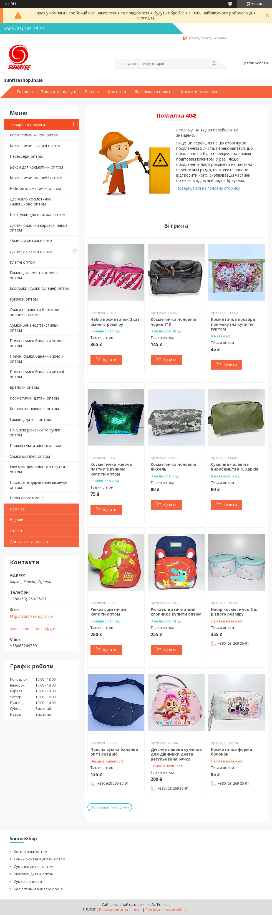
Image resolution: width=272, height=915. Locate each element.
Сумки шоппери (28, 881)
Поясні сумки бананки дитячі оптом (37, 374)
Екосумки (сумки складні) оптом (40, 288)
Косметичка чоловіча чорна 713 (173, 322)
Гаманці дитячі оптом (30, 419)
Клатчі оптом (22, 262)
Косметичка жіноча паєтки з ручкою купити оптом (111, 469)
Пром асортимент (27, 497)
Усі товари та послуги (110, 807)
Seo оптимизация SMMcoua (38, 888)
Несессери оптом (26, 156)
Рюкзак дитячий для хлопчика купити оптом (176, 612)
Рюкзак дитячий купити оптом (108, 612)
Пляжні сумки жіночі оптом (35, 445)
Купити (109, 359)
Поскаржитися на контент (120, 909)
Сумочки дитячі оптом (31, 240)
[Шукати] (213, 64)
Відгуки (16, 519)
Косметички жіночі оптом (34, 135)
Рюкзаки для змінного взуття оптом (37, 469)
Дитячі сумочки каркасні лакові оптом (39, 228)
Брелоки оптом (24, 387)
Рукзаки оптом (24, 299)
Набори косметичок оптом (35, 188)
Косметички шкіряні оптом (35, 145)
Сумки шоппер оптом (30, 456)
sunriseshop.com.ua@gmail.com (34, 628)
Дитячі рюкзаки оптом (31, 251)
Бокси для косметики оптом (36, 167)
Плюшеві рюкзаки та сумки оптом (35, 432)
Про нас (92, 92)
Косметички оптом (199, 92)
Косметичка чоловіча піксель (173, 467)
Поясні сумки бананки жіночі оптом (37, 359)
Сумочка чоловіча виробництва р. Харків (235, 467)
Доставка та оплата (153, 92)
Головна (25, 92)
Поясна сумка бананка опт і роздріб (114, 752)
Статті (16, 530)
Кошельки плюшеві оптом (34, 408)
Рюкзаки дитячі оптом (34, 873)
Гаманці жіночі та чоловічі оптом (34, 275)
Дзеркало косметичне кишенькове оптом (30, 201)
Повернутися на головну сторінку (208, 188)
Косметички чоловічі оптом (36, 177)
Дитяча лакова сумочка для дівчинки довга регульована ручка (176, 754)
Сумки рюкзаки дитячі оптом (39, 858)
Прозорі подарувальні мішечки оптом (38, 485)
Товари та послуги (58, 92)
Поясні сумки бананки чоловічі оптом (38, 343)
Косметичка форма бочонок (231, 752)
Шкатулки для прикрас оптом (38, 214)
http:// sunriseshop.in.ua (31, 616)
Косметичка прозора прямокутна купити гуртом (233, 324)
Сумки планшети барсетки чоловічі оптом (34, 312)
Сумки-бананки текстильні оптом (34, 327)
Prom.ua (163, 904)
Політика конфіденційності (167, 909)
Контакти (117, 92)
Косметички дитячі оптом (34, 398)
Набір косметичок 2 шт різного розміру (115, 322)
